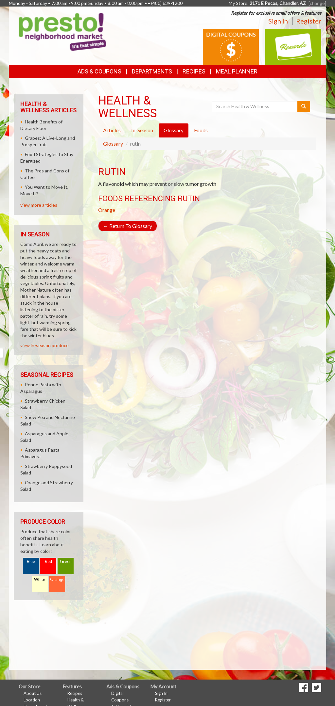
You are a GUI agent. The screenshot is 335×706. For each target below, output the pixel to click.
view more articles (38, 205)
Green (66, 561)
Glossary (113, 143)
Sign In (278, 21)
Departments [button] (152, 71)
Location (32, 699)
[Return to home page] (62, 31)
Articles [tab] (112, 130)
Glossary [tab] (174, 130)
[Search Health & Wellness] (255, 106)
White (39, 579)
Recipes (194, 71)
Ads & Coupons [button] (99, 71)
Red (48, 561)
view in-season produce (44, 345)
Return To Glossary (127, 226)
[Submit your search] (303, 106)
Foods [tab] (201, 130)
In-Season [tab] (142, 130)
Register (308, 21)
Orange (106, 210)
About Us (33, 693)
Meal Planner (236, 71)
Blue (31, 561)
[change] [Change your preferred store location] (317, 3)
